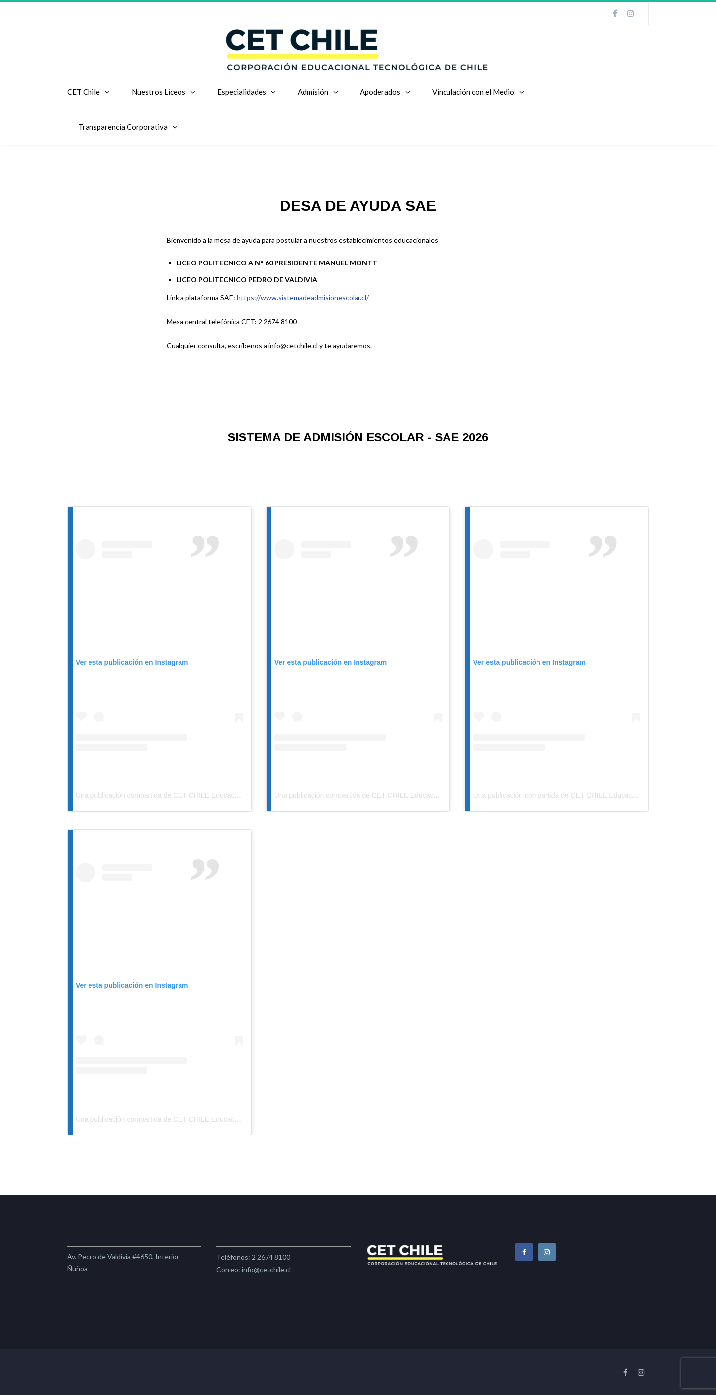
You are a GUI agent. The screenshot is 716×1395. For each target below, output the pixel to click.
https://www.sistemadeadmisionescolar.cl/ (303, 297)
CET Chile (83, 91)
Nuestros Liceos (158, 91)
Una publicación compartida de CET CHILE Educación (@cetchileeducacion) (194, 795)
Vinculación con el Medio (473, 91)
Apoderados (380, 91)
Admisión (313, 91)
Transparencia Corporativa (123, 126)
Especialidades (241, 91)
